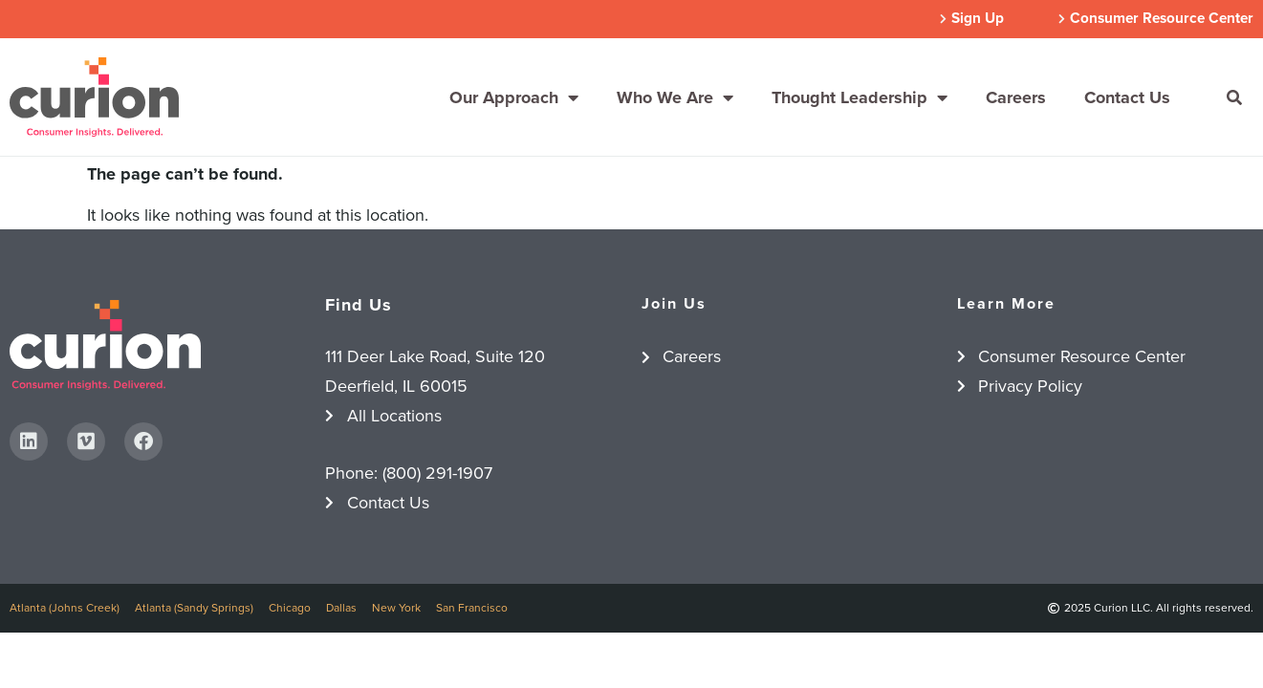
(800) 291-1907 (437, 473)
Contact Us (1127, 97)
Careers (1016, 97)
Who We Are (675, 97)
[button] (1234, 97)
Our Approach (513, 97)
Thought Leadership (859, 97)
